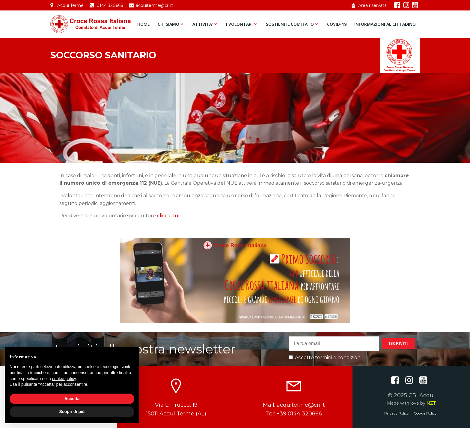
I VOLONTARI (242, 24)
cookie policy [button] (64, 378)
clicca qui (168, 215)
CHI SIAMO (171, 24)
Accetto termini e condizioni (325, 357)
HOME (143, 24)
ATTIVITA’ (205, 24)
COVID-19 (337, 24)
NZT (431, 403)
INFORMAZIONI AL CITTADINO (385, 24)
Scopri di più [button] (72, 411)
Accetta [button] (72, 398)
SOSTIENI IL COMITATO (292, 24)
